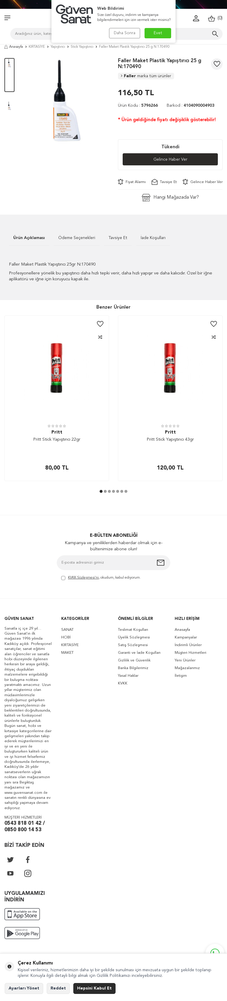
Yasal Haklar (128, 676)
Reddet (58, 988)
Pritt (56, 432)
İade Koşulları (153, 238)
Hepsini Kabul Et (94, 988)
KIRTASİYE (37, 47)
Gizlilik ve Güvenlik (134, 660)
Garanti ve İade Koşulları (139, 653)
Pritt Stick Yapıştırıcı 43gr (170, 439)
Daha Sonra (124, 33)
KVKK (122, 683)
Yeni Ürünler (185, 660)
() (215, 18)
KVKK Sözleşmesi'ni (83, 577)
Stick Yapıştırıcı (82, 47)
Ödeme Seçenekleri (76, 238)
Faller (146, 76)
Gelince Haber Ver (170, 159)
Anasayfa (13, 47)
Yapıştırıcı (58, 47)
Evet (158, 33)
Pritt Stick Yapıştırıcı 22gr (56, 439)
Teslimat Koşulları (133, 630)
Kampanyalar (186, 637)
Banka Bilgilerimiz (133, 668)
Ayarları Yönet (24, 988)
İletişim (181, 676)
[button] (101, 491)
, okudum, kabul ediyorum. (101, 578)
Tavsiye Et (164, 182)
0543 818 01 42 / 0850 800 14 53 (24, 827)
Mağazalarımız (187, 668)
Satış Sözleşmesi (133, 645)
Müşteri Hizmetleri (190, 653)
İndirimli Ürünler (188, 645)
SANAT (67, 630)
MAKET (67, 653)
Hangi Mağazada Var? (170, 197)
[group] (66, 101)
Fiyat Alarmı (132, 182)
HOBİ (66, 637)
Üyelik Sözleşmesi (134, 637)
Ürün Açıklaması (29, 238)
